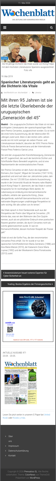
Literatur (38, 93)
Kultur (4, 58)
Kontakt (12, 455)
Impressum (14, 446)
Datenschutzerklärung (19, 451)
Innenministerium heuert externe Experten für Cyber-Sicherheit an (25, 274)
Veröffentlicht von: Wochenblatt (15, 93)
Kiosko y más (19, 418)
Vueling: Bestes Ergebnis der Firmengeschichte (29, 284)
